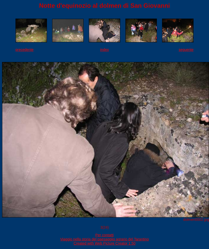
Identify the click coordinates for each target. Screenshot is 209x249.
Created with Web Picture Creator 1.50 (104, 243)
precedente (24, 50)
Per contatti (104, 235)
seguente (186, 50)
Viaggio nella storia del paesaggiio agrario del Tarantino (104, 239)
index (104, 50)
